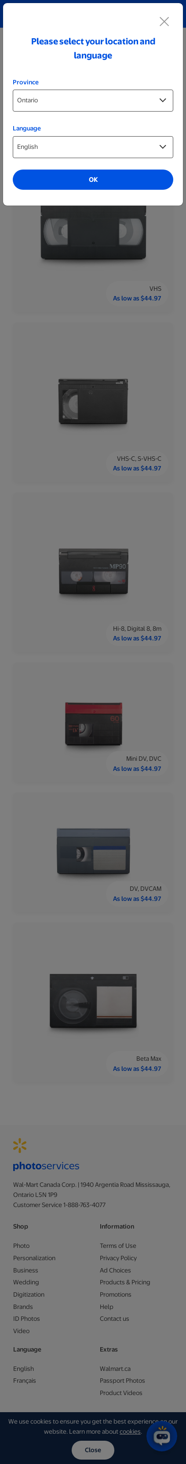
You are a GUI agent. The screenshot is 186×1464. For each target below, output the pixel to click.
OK (93, 179)
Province (26, 82)
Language (27, 128)
